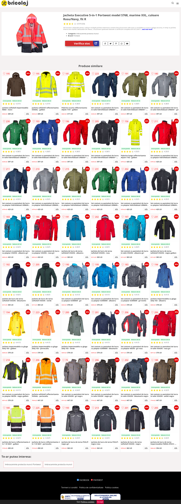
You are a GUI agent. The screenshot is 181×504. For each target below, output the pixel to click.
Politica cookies (112, 487)
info (27, 114)
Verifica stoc (86, 43)
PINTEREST (97, 480)
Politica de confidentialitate (91, 487)
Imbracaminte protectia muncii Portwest (23, 464)
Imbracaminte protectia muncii (58, 464)
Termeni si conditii (69, 487)
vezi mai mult (147, 29)
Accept (100, 502)
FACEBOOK (83, 480)
